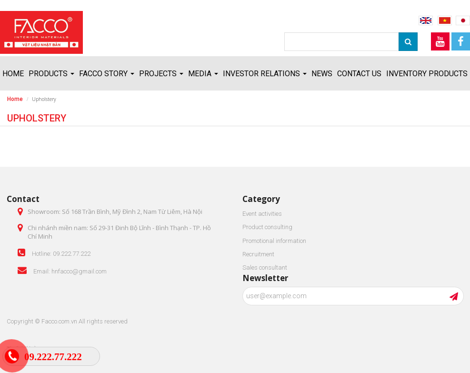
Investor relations (265, 73)
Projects (161, 73)
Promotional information (274, 240)
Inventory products (427, 73)
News (321, 73)
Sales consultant (264, 267)
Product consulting (267, 227)
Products (51, 73)
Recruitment (258, 254)
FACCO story (106, 73)
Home (13, 73)
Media (203, 73)
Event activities (262, 213)
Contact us (359, 73)
